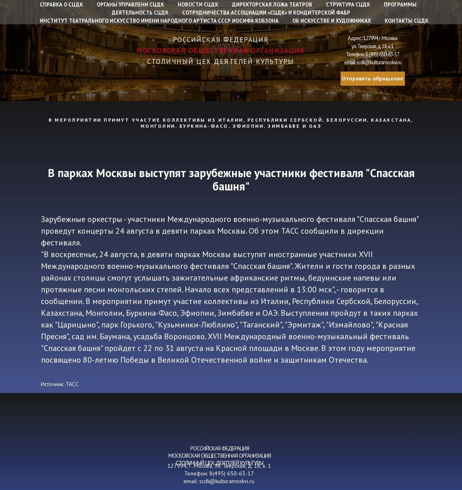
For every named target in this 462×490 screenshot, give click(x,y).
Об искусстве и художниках (331, 20)
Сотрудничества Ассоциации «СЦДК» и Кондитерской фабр (266, 12)
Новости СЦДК (198, 4)
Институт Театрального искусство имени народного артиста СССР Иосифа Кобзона (159, 20)
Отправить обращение (372, 78)
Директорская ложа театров (272, 4)
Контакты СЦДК (406, 20)
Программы (400, 4)
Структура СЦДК (348, 4)
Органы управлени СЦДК (130, 4)
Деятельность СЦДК (140, 12)
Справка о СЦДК (61, 4)
